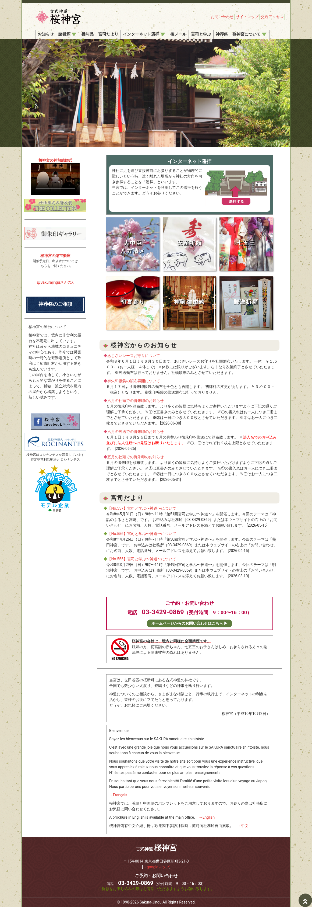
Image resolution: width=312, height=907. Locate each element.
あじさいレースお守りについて (133, 355)
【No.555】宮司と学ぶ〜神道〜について (141, 559)
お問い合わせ (222, 17)
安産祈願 (189, 243)
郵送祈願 (246, 302)
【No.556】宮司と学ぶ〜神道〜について (141, 533)
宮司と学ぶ (201, 34)
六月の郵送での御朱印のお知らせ (135, 431)
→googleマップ (156, 867)
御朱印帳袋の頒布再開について (133, 381)
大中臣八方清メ (132, 247)
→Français (118, 795)
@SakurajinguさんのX (55, 282)
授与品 (87, 34)
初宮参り (132, 302)
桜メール (178, 34)
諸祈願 (67, 34)
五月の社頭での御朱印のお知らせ (135, 457)
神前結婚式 (189, 302)
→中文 (243, 825)
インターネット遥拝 (144, 34)
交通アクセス (272, 17)
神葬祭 (222, 34)
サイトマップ (247, 17)
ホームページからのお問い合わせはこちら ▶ (189, 623)
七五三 (246, 243)
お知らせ (46, 34)
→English (207, 817)
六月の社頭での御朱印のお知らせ (135, 400)
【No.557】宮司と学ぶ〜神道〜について (141, 508)
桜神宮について (249, 34)
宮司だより (108, 34)
